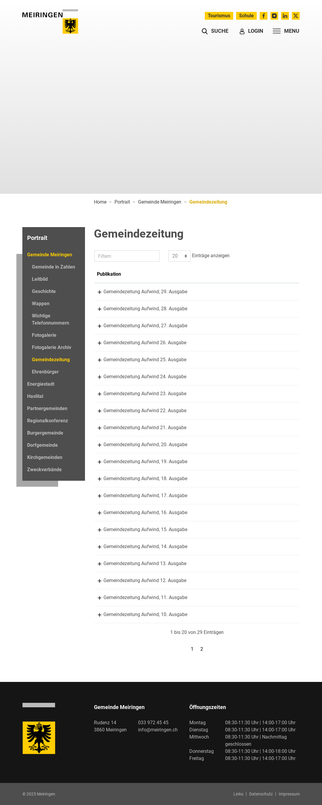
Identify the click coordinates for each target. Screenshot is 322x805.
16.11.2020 (109, 461)
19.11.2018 (109, 529)
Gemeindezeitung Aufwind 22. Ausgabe (188, 410)
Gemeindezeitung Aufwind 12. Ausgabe (188, 580)
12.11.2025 (109, 291)
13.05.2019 (109, 512)
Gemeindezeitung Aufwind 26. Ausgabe (188, 342)
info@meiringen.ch (158, 730)
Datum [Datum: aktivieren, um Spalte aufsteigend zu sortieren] (104, 274)
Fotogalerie (44, 335)
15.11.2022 (109, 393)
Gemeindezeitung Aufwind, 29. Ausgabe (189, 291)
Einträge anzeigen (199, 256)
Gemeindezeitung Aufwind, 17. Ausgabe (189, 495)
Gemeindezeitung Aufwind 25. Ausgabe (188, 359)
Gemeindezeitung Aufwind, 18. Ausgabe (189, 478)
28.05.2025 (109, 308)
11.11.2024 (109, 325)
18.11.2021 (109, 427)
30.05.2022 (109, 410)
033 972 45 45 (153, 722)
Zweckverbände (44, 469)
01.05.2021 (109, 444)
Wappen (40, 303)
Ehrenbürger (45, 372)
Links (238, 794)
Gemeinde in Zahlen (53, 267)
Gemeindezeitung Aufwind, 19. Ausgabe (189, 461)
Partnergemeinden (47, 408)
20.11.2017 (109, 563)
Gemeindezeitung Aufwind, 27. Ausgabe (189, 325)
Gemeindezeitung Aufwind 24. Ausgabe (188, 376)
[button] (215, 31)
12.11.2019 (109, 495)
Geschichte (44, 291)
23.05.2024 (109, 342)
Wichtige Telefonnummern (50, 319)
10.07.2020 (109, 478)
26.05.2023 (109, 376)
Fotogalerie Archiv (51, 347)
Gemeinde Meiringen (49, 255)
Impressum (289, 794)
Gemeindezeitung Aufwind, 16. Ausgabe (189, 512)
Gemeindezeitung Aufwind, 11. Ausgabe (189, 597)
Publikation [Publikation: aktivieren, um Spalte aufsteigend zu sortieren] (159, 274)
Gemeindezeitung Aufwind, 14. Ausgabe (189, 546)
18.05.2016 (109, 614)
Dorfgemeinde (42, 445)
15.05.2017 (109, 580)
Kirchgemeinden (44, 457)
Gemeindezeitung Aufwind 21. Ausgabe (188, 427)
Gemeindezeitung (51, 361)
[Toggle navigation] (284, 31)
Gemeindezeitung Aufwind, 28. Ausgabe (189, 308)
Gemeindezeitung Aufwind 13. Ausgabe (188, 563)
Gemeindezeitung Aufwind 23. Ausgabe (188, 393)
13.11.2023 (109, 359)
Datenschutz (261, 794)
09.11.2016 (109, 597)
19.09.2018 (109, 546)
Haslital (35, 396)
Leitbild (40, 279)
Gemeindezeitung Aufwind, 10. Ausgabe (189, 614)
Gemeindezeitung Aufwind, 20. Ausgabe (189, 444)
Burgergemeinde (45, 433)
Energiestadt (40, 384)
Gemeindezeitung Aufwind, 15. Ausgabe (189, 529)
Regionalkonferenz (47, 421)
